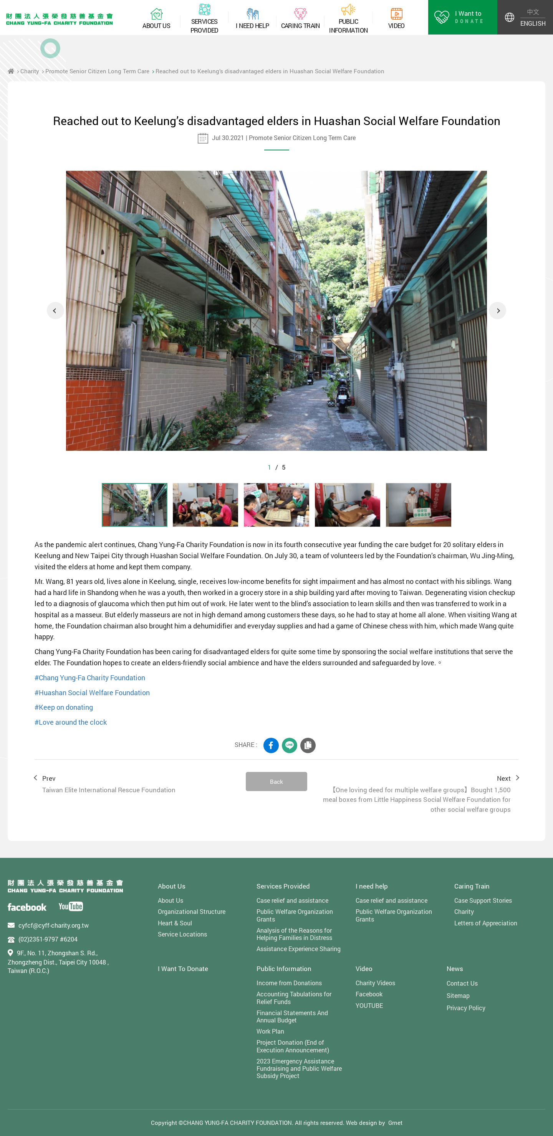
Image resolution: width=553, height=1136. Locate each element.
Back (276, 781)
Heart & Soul (175, 923)
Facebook (369, 994)
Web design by (365, 1122)
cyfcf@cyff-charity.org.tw (53, 925)
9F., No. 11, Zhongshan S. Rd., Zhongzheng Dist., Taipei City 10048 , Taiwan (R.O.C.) (58, 962)
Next (497, 310)
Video (364, 968)
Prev (136, 784)
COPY (308, 745)
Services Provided (283, 886)
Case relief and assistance (292, 900)
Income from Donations (289, 982)
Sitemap (458, 995)
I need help (372, 886)
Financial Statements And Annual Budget (292, 1016)
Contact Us (462, 983)
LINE (289, 745)
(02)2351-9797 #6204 (48, 939)
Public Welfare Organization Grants (295, 915)
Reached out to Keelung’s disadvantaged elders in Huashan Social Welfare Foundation (270, 71)
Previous (55, 310)
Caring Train (472, 886)
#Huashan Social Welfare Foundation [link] (92, 692)
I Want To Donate (183, 968)
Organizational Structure (191, 911)
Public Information (284, 968)
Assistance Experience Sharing (299, 948)
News (455, 968)
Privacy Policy (466, 1008)
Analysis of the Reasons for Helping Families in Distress (294, 934)
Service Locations (182, 934)
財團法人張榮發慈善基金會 (59, 19)
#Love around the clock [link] (71, 722)
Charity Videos (375, 982)
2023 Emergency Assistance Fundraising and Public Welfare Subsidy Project (299, 1068)
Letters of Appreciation (485, 923)
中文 (533, 12)
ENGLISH (532, 23)
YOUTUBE (369, 1005)
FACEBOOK (271, 745)
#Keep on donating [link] (64, 707)
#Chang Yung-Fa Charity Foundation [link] (90, 677)
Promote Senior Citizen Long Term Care (97, 71)
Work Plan (270, 1031)
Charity (29, 71)
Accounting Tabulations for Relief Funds (294, 997)
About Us (171, 886)
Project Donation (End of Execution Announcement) (293, 1046)
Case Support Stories (483, 900)
